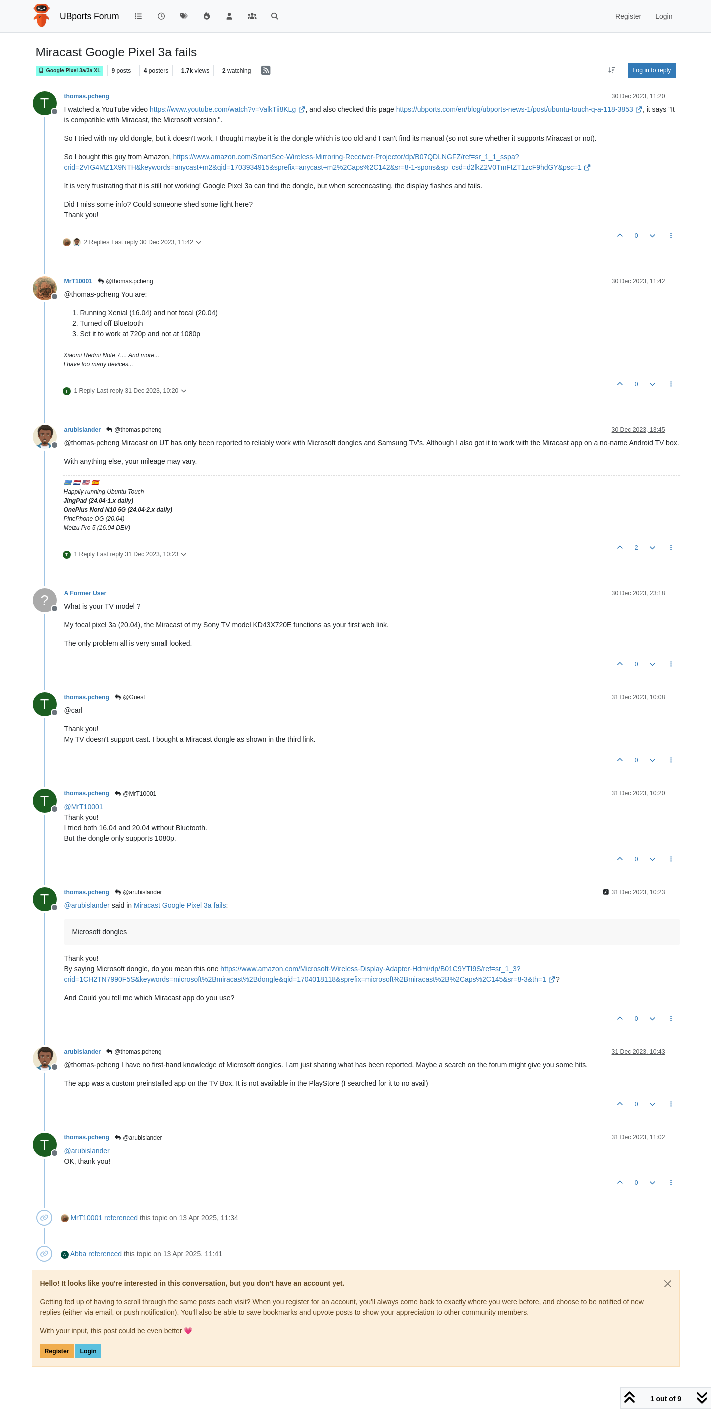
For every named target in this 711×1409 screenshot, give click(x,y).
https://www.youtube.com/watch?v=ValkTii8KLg (227, 109)
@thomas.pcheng (125, 281)
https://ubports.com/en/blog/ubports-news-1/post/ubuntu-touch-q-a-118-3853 (519, 109)
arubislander (82, 429)
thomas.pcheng (87, 96)
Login (88, 1351)
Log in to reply (652, 70)
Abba (78, 1254)
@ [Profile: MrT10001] (83, 807)
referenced (121, 1218)
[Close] (667, 1283)
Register (57, 1351)
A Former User (85, 593)
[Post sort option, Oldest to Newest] (611, 70)
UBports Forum (89, 16)
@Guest (129, 697)
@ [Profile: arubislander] (87, 905)
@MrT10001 (135, 793)
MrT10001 (78, 281)
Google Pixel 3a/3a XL (69, 70)
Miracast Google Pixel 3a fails (180, 905)
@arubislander (138, 892)
